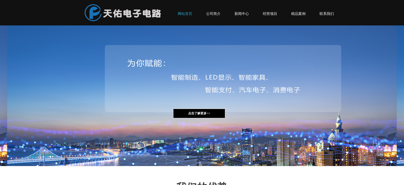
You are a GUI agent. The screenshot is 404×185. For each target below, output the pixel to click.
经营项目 (270, 14)
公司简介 (213, 14)
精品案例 (298, 14)
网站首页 (185, 14)
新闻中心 (241, 14)
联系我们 (326, 14)
